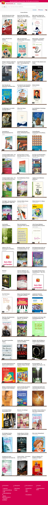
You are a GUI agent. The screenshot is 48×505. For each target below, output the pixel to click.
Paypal (15, 490)
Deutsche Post (28, 488)
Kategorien (19, 3)
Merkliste (40, 9)
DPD (26, 491)
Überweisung (17, 488)
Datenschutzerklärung (7, 490)
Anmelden (34, 9)
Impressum (5, 488)
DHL (26, 490)
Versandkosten (28, 494)
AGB (3, 491)
